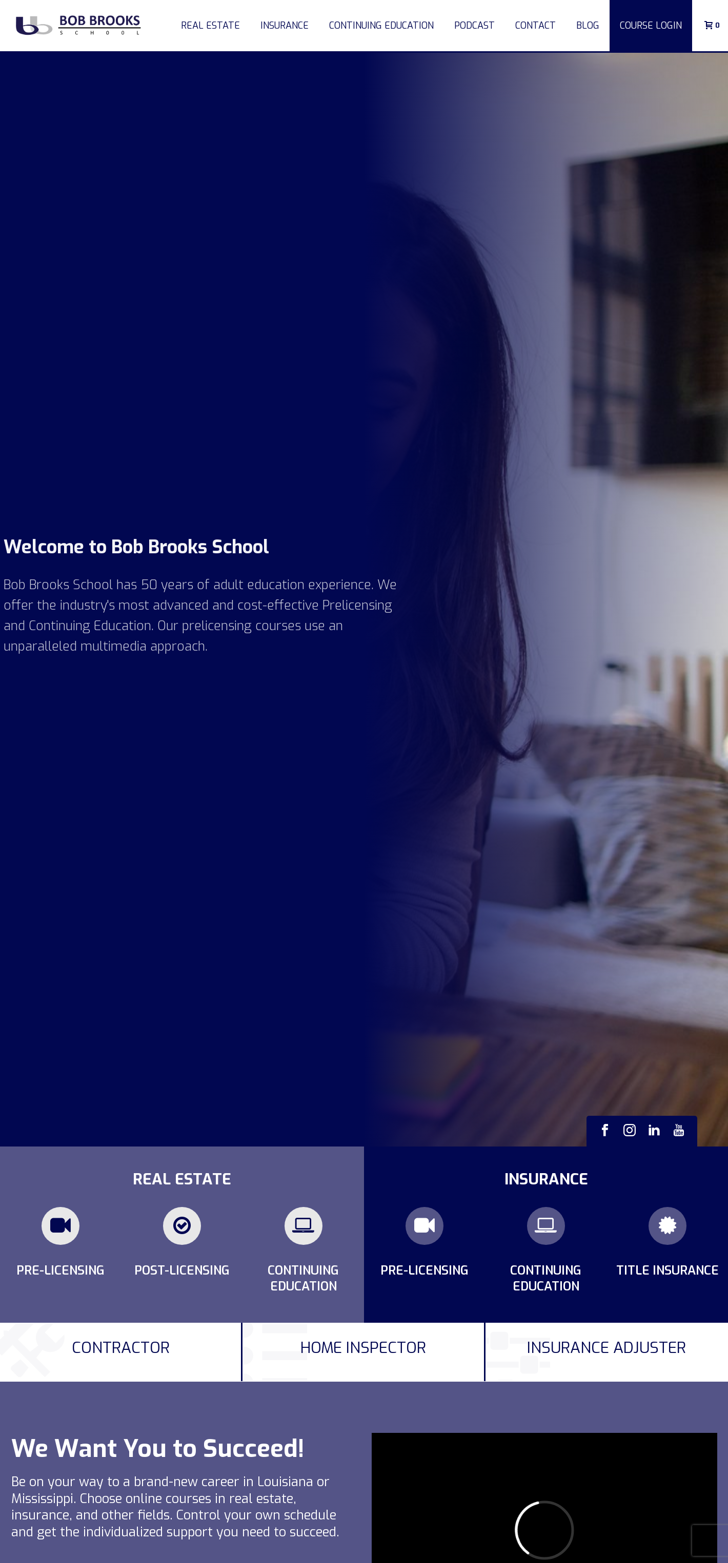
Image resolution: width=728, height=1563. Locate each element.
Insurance (284, 25)
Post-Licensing (182, 1270)
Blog (587, 25)
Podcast (474, 25)
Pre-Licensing (60, 1270)
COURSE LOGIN (651, 25)
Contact (535, 25)
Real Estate (210, 25)
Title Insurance (667, 1270)
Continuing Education (381, 25)
